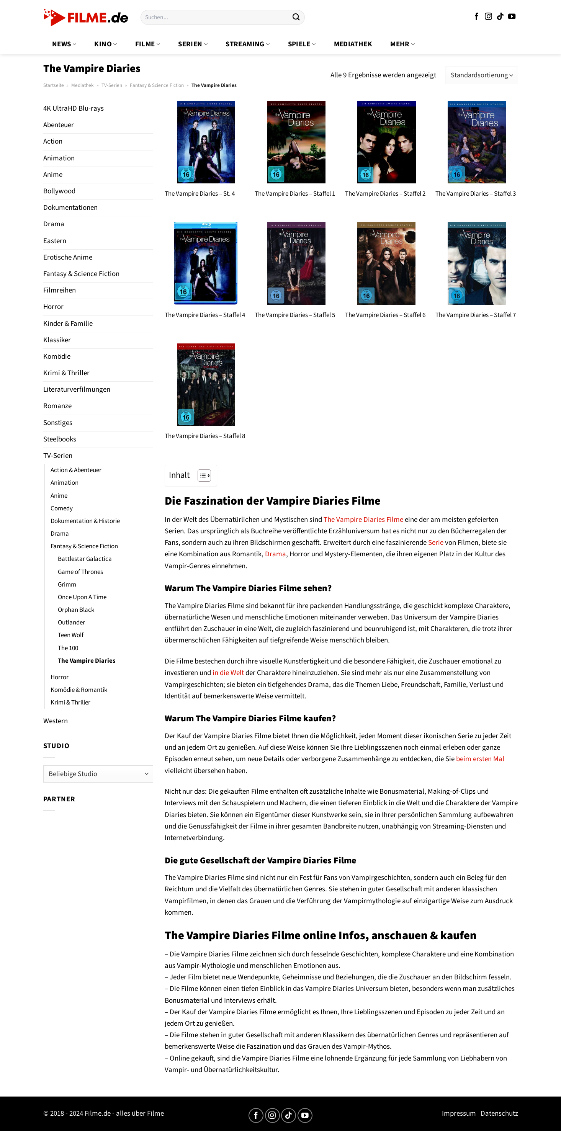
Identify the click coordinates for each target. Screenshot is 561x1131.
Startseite (53, 85)
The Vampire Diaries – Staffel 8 (205, 436)
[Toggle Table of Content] (200, 475)
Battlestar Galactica (85, 559)
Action (52, 141)
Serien (193, 44)
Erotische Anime (67, 257)
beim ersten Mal (480, 759)
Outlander (71, 622)
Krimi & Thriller (66, 373)
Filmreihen (59, 290)
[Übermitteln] (296, 17)
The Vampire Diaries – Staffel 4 (205, 315)
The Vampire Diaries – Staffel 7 (475, 315)
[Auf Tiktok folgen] (500, 17)
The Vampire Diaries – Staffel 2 (385, 194)
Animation (59, 158)
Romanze (57, 406)
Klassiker (57, 340)
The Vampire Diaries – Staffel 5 (295, 315)
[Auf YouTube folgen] (511, 17)
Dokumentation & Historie (85, 521)
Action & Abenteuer (76, 470)
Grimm (67, 584)
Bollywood (59, 191)
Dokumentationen (70, 208)
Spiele (302, 44)
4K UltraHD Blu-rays (73, 108)
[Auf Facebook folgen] (476, 17)
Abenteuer (58, 125)
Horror (53, 307)
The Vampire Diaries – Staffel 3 (475, 194)
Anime (52, 175)
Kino (105, 44)
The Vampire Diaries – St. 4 (200, 194)
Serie (435, 543)
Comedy (62, 508)
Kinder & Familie (68, 324)
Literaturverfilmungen (76, 389)
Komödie (56, 356)
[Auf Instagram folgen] (488, 17)
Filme (147, 44)
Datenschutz (499, 1113)
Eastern (54, 241)
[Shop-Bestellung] (481, 75)
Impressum (459, 1113)
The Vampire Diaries (87, 660)
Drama (53, 224)
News (64, 44)
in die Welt (228, 673)
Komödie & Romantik (79, 690)
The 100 (68, 648)
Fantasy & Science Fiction (157, 85)
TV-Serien (111, 85)
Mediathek (353, 44)
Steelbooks (59, 439)
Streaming (248, 44)
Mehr (402, 44)
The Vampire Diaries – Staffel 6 (385, 315)
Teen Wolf (70, 635)
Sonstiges (57, 423)
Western (55, 721)
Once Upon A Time (82, 597)
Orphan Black (76, 610)
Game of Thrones (80, 572)
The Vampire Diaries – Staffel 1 (295, 194)
